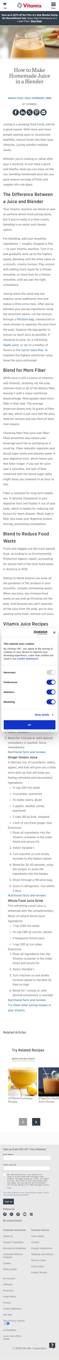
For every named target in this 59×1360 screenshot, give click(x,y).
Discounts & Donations (14, 1248)
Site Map (7, 1314)
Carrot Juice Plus (32, 350)
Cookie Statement (27, 658)
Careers (7, 1263)
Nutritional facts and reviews (27, 752)
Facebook (16, 112)
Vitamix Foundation (13, 1242)
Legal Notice (9, 1296)
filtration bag (25, 319)
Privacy (7, 1302)
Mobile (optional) (9, 1165)
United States (14, 1220)
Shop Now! (36, 21)
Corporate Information (14, 1230)
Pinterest (36, 112)
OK (29, 724)
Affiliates (7, 1284)
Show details (42, 714)
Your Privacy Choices (14, 1320)
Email (43, 112)
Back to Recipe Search (23, 1058)
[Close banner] (54, 632)
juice (27, 98)
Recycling (8, 1290)
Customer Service (40, 1230)
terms (26, 1195)
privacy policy (15, 1195)
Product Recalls (39, 1272)
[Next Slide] (36, 1122)
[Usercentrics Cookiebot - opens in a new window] (35, 633)
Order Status (37, 1236)
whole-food (15, 98)
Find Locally (37, 1266)
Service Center (38, 1260)
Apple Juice (11, 345)
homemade (38, 98)
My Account (9, 1278)
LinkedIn (23, 112)
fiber (48, 98)
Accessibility (9, 1330)
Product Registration (41, 1248)
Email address (8, 1154)
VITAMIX (32, 104)
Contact (35, 1242)
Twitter (29, 112)
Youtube (24, 1214)
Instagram (31, 1214)
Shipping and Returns (42, 1254)
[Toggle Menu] (53, 5)
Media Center (10, 1269)
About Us (8, 1236)
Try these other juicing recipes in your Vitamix (29, 1007)
